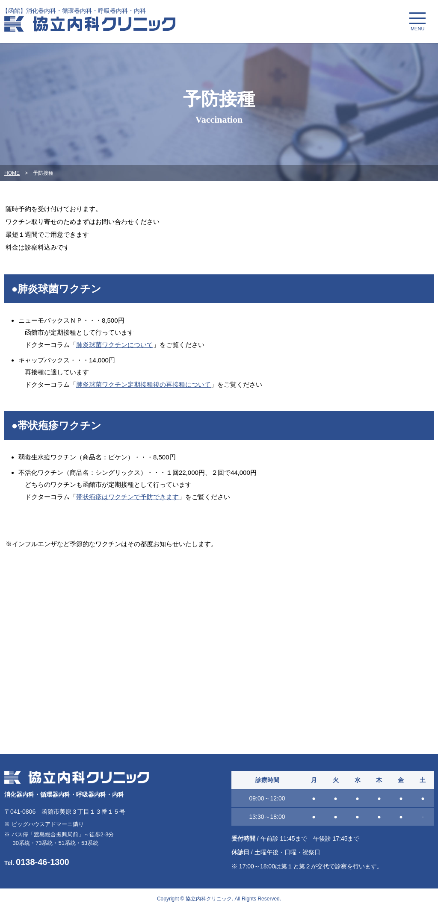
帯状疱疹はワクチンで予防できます (127, 496)
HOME (12, 173)
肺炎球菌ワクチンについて (114, 344)
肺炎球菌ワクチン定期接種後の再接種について (143, 384)
